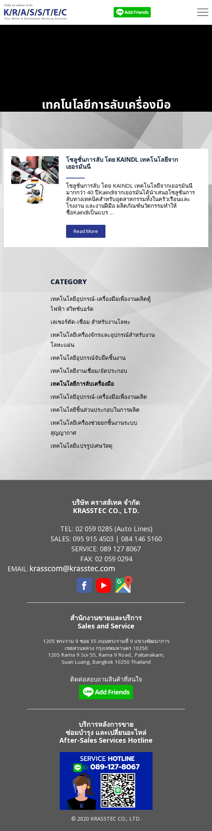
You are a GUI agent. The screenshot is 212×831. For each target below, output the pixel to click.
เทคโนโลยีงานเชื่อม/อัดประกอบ (88, 370)
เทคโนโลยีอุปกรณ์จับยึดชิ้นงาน (87, 357)
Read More (86, 231)
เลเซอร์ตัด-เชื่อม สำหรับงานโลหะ (90, 321)
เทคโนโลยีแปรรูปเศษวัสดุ (81, 445)
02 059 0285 (93, 528)
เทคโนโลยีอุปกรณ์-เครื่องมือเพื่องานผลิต (98, 396)
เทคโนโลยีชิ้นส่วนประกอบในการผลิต (95, 409)
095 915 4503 (93, 538)
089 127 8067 (120, 548)
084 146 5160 (141, 538)
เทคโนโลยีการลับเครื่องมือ (82, 383)
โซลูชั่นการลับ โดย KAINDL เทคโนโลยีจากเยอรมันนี (122, 163)
